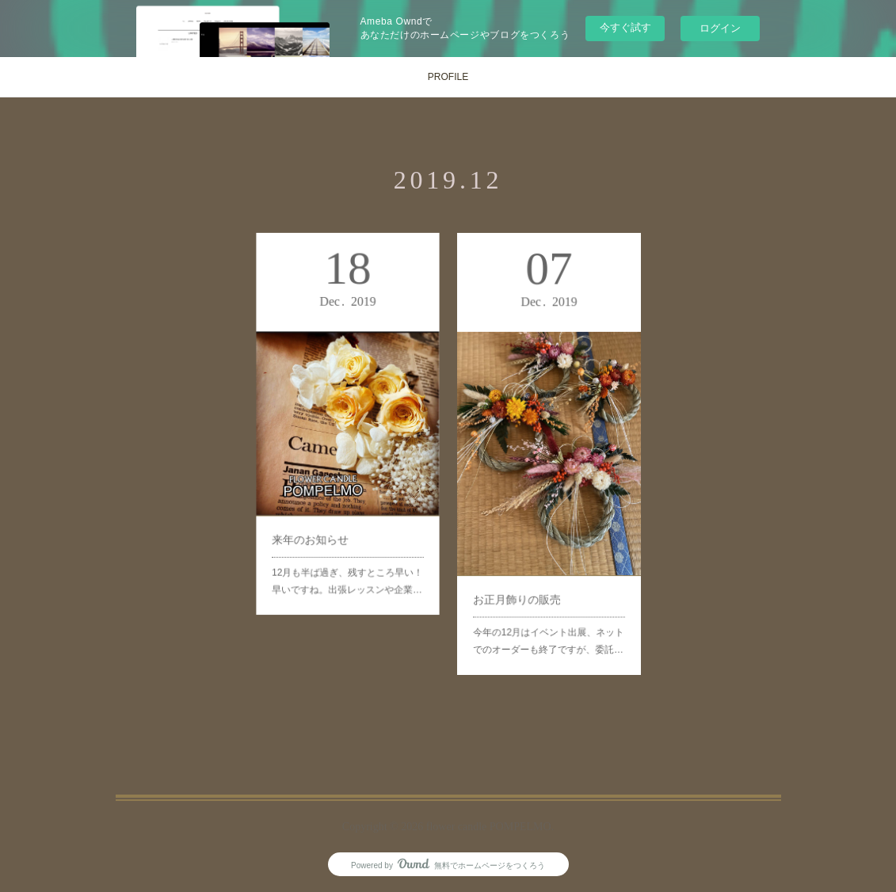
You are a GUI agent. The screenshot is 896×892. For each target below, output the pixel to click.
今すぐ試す (625, 27)
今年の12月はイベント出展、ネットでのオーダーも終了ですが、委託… (548, 607)
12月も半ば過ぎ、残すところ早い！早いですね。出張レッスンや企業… (347, 552)
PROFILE (448, 76)
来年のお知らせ (316, 518)
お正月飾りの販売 (522, 573)
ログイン (720, 28)
